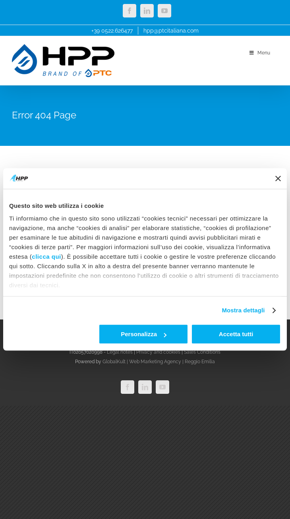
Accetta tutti (236, 334)
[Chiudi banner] (278, 178)
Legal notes (120, 352)
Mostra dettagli (243, 310)
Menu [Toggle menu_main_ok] (259, 53)
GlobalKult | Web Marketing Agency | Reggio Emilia (158, 361)
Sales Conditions (202, 352)
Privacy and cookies (158, 352)
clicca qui (46, 256)
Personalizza (143, 334)
